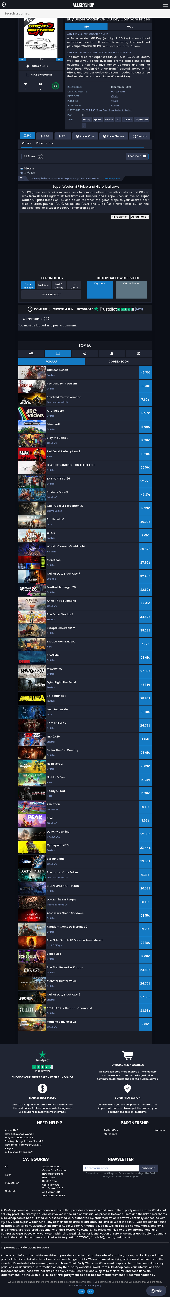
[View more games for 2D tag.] (118, 121)
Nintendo (10, 1191)
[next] (59, 59)
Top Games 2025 (52, 1189)
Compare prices (111, 179)
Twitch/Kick (111, 1131)
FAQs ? (9, 1149)
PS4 (88, 110)
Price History (44, 143)
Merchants (110, 1134)
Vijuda (114, 96)
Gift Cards (48, 1178)
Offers (26, 143)
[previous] (22, 59)
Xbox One (101, 110)
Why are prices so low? (19, 1138)
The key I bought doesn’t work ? (24, 1141)
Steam (115, 105)
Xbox (8, 1175)
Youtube (160, 1131)
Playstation (12, 1183)
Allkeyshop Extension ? (19, 1152)
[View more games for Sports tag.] (98, 121)
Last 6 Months (59, 286)
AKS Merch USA (51, 1192)
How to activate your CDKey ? (23, 1145)
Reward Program (52, 1174)
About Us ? (11, 1131)
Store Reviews (50, 1185)
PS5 (93, 110)
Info (86, 26)
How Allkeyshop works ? (19, 1134)
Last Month (74, 286)
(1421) (118, 310)
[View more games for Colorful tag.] (128, 121)
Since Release (28, 286)
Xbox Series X (115, 110)
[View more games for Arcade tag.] (109, 121)
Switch (128, 110)
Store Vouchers (51, 1167)
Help (156, 1291)
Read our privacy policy (88, 1285)
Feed (130, 26)
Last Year (43, 285)
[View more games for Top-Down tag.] (141, 121)
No (90, 1291)
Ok (81, 1291)
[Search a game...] (85, 13)
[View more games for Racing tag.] (87, 121)
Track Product (51, 294)
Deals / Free (49, 1181)
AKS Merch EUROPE (53, 1196)
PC (7, 1167)
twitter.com (118, 91)
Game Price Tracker (54, 1170)
